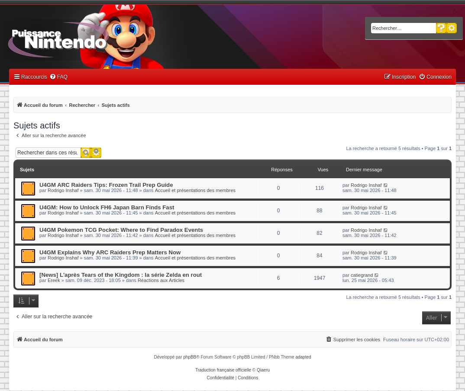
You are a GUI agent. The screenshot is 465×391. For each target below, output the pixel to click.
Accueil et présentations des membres (195, 190)
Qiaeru (263, 370)
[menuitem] (58, 77)
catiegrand (362, 275)
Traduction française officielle (223, 370)
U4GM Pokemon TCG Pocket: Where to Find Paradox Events (121, 230)
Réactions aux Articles (161, 280)
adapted (303, 357)
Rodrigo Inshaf (63, 190)
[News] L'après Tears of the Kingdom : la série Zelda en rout (120, 275)
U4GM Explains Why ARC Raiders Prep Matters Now (110, 252)
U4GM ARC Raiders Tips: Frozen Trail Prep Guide (106, 185)
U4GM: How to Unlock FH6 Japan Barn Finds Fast (106, 207)
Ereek (54, 280)
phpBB (189, 357)
